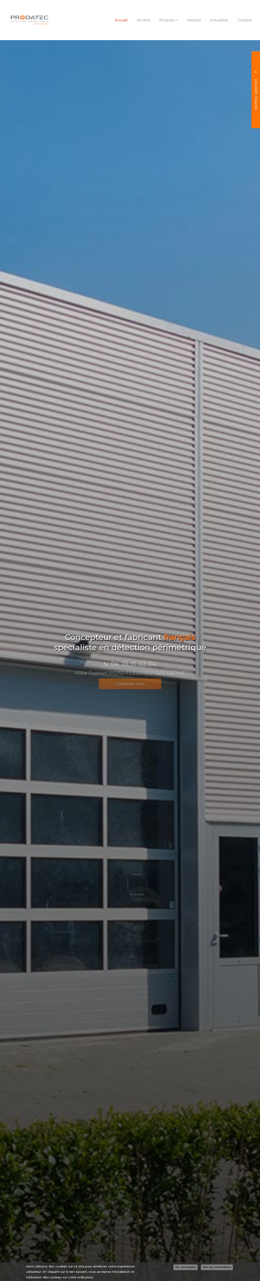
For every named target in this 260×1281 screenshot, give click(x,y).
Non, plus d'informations (217, 1267)
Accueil (148, 18)
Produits (186, 19)
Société (166, 18)
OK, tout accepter (185, 1267)
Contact (247, 18)
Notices (205, 18)
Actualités (226, 18)
